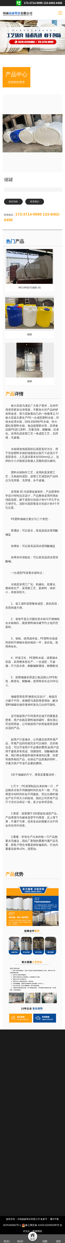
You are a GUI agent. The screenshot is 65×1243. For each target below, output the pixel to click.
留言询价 (13, 201)
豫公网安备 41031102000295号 (40, 1225)
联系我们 (34, 201)
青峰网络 (37, 1231)
